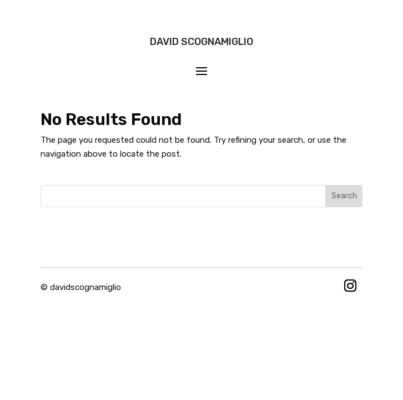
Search (344, 196)
